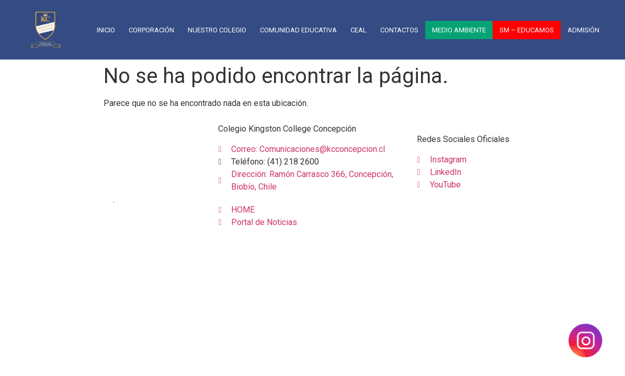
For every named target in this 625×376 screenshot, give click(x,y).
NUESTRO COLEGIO (217, 30)
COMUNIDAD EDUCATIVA (298, 30)
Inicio (106, 30)
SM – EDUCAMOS (526, 30)
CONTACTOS (399, 30)
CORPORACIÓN (151, 30)
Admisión (583, 30)
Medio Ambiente (459, 30)
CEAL (358, 30)
